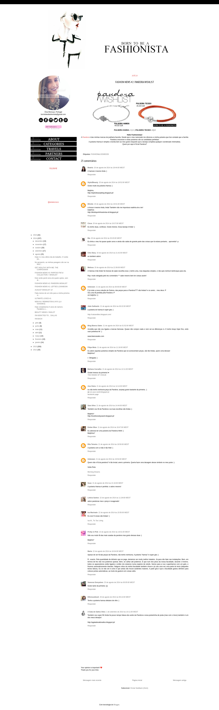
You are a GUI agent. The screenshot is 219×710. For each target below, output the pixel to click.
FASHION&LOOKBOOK (100, 154)
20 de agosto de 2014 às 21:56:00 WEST (109, 267)
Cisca (90, 223)
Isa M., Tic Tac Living (95, 521)
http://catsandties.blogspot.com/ (99, 314)
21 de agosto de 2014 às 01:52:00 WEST (118, 326)
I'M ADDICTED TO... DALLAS (46, 315)
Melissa (91, 267)
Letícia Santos (93, 498)
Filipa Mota (92, 347)
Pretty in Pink (93, 532)
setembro (39, 251)
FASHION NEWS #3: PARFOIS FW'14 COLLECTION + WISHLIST (49, 274)
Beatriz (90, 168)
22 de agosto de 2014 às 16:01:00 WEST (114, 532)
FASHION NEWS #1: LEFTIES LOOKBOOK (51, 287)
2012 (35, 350)
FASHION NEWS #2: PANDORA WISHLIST (51, 283)
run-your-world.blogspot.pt (99, 392)
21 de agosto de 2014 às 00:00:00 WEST (111, 287)
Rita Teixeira (92, 444)
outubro (38, 248)
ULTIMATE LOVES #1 (43, 298)
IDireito (90, 204)
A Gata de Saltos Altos (96, 612)
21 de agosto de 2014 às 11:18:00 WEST (112, 347)
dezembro (39, 241)
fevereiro (38, 339)
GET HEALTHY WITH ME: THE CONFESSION (46, 269)
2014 (35, 238)
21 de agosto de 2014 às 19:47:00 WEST (113, 427)
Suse (90, 483)
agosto (38, 254)
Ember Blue (92, 427)
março (37, 336)
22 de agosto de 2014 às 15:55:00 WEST (113, 512)
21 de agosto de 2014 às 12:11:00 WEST (117, 369)
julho (37, 323)
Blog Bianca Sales (95, 326)
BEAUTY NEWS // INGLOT (45, 312)
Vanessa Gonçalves (95, 582)
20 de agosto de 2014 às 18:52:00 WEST (114, 182)
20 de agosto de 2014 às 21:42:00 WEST (112, 253)
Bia (89, 238)
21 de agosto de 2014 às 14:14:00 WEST (112, 386)
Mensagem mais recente (92, 680)
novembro (39, 244)
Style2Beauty (93, 182)
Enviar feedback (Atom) (139, 688)
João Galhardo (93, 306)
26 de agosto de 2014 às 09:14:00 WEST (115, 597)
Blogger (116, 705)
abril (37, 333)
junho (37, 326)
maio (37, 329)
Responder (92, 175)
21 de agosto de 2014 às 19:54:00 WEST (111, 459)
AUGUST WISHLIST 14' (44, 290)
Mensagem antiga (179, 680)
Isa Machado (93, 512)
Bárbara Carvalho (95, 369)
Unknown (91, 287)
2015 (35, 235)
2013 (35, 347)
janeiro (38, 342)
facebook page (93, 394)
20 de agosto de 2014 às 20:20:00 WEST (106, 238)
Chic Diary (92, 253)
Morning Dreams (94, 472)
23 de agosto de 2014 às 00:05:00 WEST (119, 582)
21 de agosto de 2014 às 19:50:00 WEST (113, 444)
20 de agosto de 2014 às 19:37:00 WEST (108, 223)
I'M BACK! (38, 319)
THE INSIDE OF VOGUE (97, 375)
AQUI (132, 130)
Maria (90, 551)
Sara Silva (92, 406)
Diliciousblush (93, 597)
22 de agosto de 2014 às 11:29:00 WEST (115, 498)
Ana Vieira (92, 386)
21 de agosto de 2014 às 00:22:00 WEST (115, 306)
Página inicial (137, 680)
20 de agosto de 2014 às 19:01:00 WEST (109, 204)
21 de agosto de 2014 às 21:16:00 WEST (107, 483)
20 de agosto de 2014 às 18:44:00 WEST (109, 168)
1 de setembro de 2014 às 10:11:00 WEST (122, 612)
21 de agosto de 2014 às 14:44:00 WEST (111, 406)
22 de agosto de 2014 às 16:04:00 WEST (108, 551)
